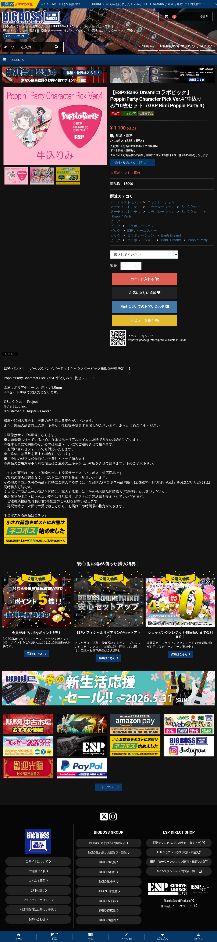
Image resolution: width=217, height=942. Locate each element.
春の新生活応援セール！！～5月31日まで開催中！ (68, 4)
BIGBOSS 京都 (107, 901)
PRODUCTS (13, 60)
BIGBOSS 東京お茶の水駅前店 (107, 843)
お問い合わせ (37, 919)
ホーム (18, 937)
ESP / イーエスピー (142, 231)
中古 (90, 936)
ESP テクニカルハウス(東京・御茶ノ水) (179, 842)
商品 (54, 936)
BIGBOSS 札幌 (107, 862)
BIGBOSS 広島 (107, 910)
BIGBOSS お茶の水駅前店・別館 (107, 852)
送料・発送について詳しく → (132, 162)
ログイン (207, 46)
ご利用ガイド (148, 46)
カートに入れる (145, 279)
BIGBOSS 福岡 (107, 920)
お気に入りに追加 (144, 293)
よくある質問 (37, 880)
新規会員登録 (169, 46)
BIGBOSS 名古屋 (107, 891)
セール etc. (126, 936)
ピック (115, 221)
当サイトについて (37, 861)
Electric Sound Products (179, 900)
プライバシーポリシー (37, 900)
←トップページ (108, 787)
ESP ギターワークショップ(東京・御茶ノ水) (178, 861)
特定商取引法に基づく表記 (36, 909)
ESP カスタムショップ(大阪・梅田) (179, 871)
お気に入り (190, 46)
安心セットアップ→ (16, 36)
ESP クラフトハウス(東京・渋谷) (178, 852)
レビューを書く (145, 320)
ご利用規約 (37, 890)
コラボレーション (161, 202)
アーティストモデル (125, 202)
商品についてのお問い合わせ (145, 306)
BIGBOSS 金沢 (107, 881)
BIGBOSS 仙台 (107, 872)
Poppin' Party (122, 216)
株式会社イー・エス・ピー (179, 906)
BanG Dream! (192, 207)
